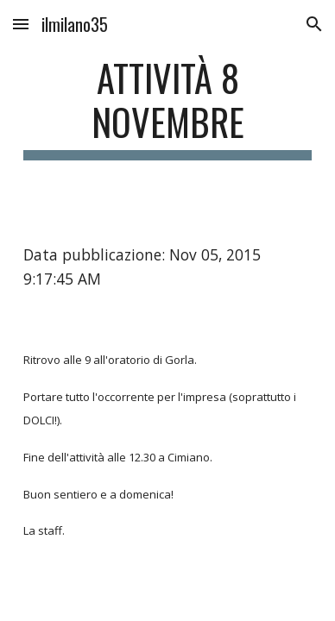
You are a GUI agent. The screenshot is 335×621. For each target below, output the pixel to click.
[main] (167, 107)
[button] (20, 23)
